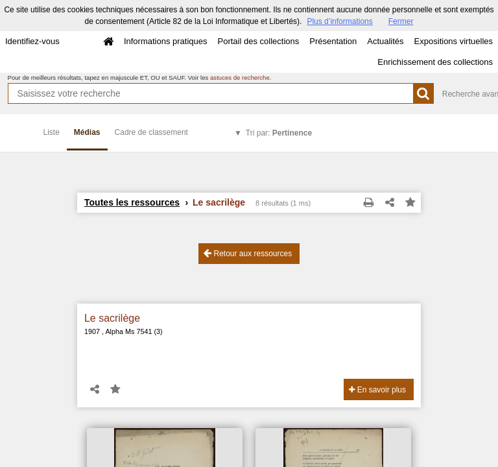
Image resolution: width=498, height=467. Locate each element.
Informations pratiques (166, 41)
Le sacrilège (112, 318)
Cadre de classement (151, 132)
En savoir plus (377, 389)
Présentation (333, 41)
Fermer (401, 21)
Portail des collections (259, 41)
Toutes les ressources (132, 202)
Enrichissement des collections (435, 62)
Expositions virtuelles (453, 41)
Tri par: (279, 133)
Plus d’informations (339, 21)
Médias (87, 132)
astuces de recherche (240, 77)
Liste (51, 132)
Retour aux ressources (248, 253)
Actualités (385, 41)
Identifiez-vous (32, 41)
